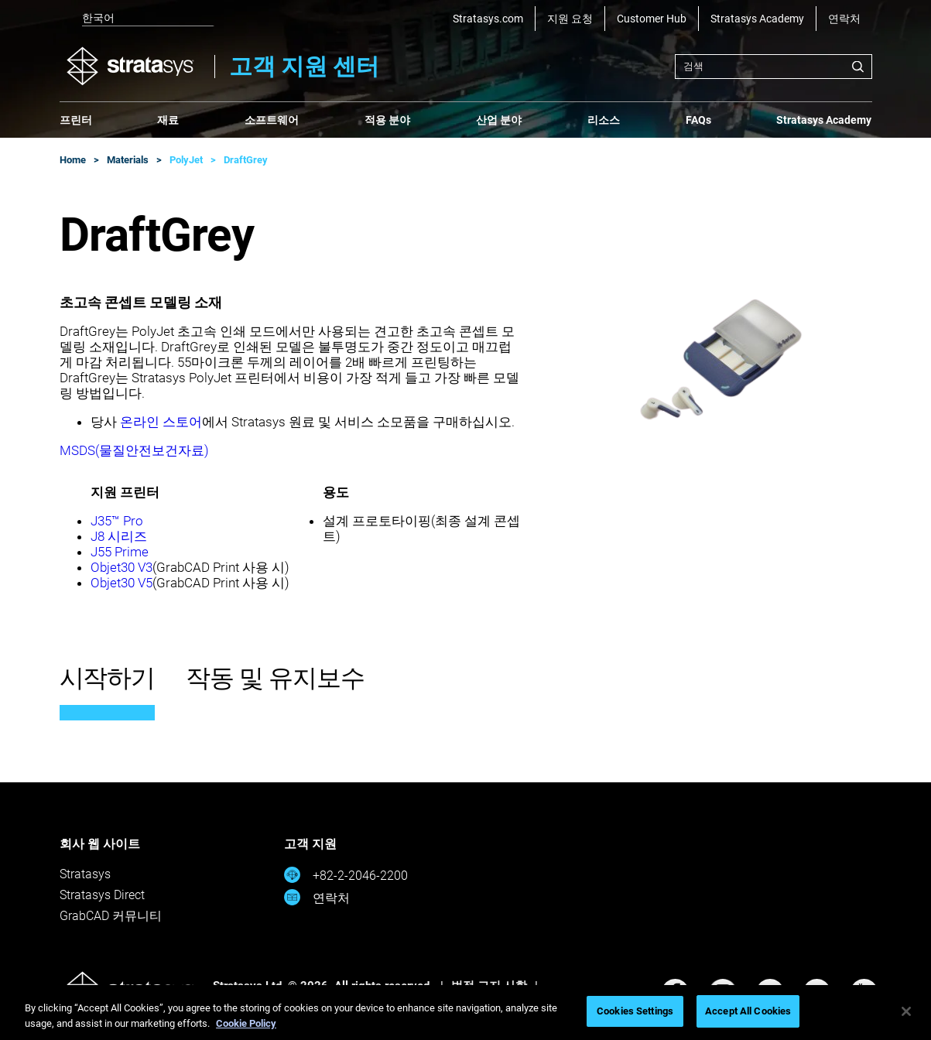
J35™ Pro (117, 521)
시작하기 (108, 678)
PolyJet (186, 160)
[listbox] (137, 18)
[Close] (906, 1011)
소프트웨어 (272, 120)
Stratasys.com (488, 18)
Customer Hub (651, 18)
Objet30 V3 (121, 567)
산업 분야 (499, 120)
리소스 (603, 120)
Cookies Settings (635, 1011)
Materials (128, 160)
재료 (168, 120)
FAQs (698, 120)
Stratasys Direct (102, 895)
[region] (465, 1012)
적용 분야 (387, 120)
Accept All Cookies (748, 1011)
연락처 (844, 18)
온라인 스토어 (161, 421)
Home (73, 160)
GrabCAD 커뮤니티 (111, 915)
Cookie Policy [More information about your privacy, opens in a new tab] (246, 1023)
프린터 (76, 120)
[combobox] (773, 66)
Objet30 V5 (121, 582)
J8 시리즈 (119, 536)
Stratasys (85, 874)
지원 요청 (570, 18)
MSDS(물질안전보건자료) (134, 450)
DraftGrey (246, 160)
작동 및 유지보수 (275, 678)
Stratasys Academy (757, 18)
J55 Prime (120, 551)
